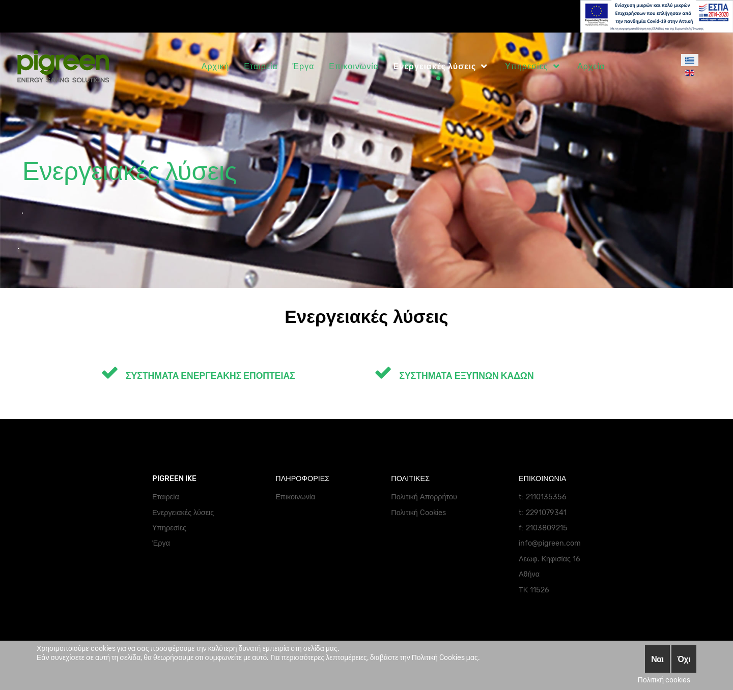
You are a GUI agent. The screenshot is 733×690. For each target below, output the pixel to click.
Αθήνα (529, 574)
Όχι (684, 659)
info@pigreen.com (550, 543)
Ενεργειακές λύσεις (183, 512)
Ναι (657, 659)
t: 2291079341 (543, 512)
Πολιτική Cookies (418, 512)
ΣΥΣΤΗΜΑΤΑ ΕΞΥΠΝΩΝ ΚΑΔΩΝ (453, 376)
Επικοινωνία (295, 497)
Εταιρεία (165, 497)
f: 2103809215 (543, 528)
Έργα (161, 543)
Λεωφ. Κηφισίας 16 (549, 559)
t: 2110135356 (543, 497)
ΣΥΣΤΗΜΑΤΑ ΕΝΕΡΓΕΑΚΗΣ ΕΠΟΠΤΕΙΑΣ (198, 376)
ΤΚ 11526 (534, 590)
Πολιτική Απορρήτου (424, 497)
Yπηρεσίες (169, 528)
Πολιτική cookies (664, 680)
